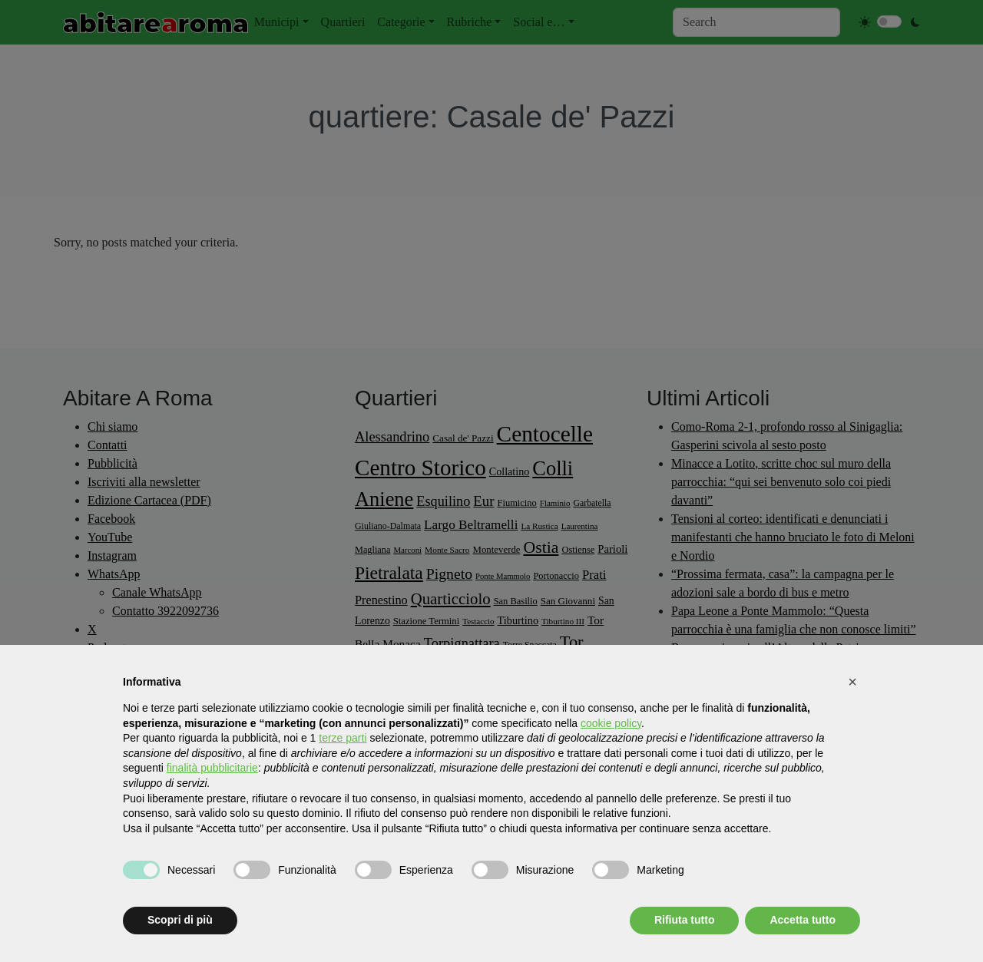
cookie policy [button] (611, 723)
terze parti (342, 738)
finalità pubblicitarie (212, 768)
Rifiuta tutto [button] (684, 920)
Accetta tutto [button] (803, 920)
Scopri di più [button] (180, 920)
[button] (852, 681)
